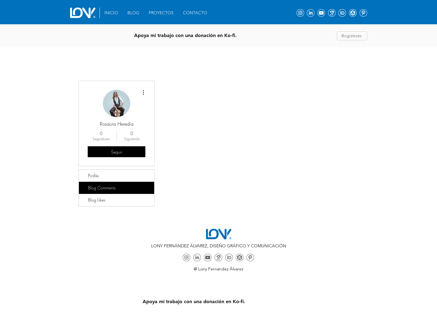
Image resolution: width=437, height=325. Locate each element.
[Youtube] (321, 13)
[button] (161, 13)
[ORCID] (342, 13)
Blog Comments (102, 188)
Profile (93, 175)
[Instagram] (300, 13)
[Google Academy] (332, 13)
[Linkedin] (310, 13)
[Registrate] (352, 35)
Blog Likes (96, 200)
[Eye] (82, 13)
